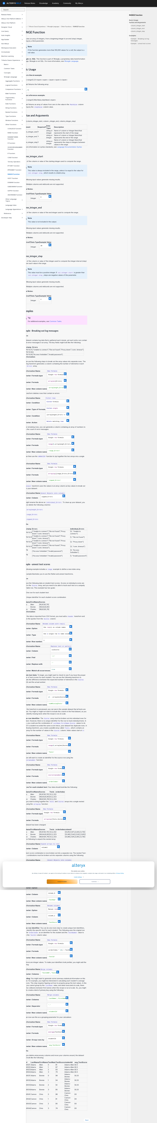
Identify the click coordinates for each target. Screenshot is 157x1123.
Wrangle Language (13, 77)
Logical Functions (14, 85)
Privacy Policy (120, 1106)
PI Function (11, 143)
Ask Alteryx (12, 43)
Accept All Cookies (62, 1114)
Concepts (13, 73)
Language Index (10, 205)
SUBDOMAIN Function (15, 186)
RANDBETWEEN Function (13, 138)
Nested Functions (14, 112)
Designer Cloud (12, 27)
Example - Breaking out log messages (140, 40)
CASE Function (13, 157)
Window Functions (14, 120)
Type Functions (14, 116)
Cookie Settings (78, 1110)
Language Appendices (14, 209)
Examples (132, 35)
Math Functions (14, 93)
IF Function (11, 153)
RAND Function (13, 133)
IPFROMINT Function (14, 170)
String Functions (14, 108)
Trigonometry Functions (14, 98)
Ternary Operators (14, 162)
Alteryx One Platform (12, 23)
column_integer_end (137, 28)
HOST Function (13, 178)
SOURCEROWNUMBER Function (15, 148)
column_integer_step (138, 31)
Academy (55, 3)
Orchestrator (12, 52)
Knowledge (43, 3)
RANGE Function (14, 174)
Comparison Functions (14, 89)
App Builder (12, 39)
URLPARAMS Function (15, 195)
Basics (13, 64)
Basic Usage (133, 20)
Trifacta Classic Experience (12, 60)
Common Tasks (13, 68)
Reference (13, 213)
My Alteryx (79, 3)
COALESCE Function (14, 128)
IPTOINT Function (14, 166)
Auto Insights (12, 35)
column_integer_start (138, 25)
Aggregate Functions (14, 81)
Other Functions (14, 124)
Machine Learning (12, 56)
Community (67, 3)
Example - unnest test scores (141, 43)
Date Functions (14, 104)
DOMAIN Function (14, 182)
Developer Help (12, 218)
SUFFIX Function (13, 191)
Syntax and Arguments (137, 22)
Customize (95, 1114)
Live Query (12, 31)
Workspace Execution (12, 48)
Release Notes (12, 14)
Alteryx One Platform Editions (12, 19)
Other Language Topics (14, 200)
